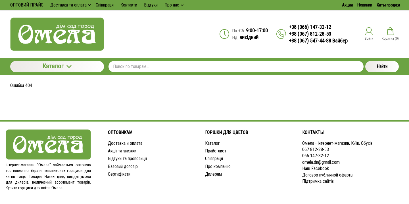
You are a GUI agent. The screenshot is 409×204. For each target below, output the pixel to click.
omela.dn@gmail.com (321, 162)
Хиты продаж (388, 5)
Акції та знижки (122, 151)
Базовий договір (123, 166)
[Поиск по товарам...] (236, 66)
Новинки (364, 5)
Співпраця (214, 158)
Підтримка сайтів (318, 181)
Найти (382, 66)
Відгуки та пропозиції (127, 158)
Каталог (57, 66)
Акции (347, 5)
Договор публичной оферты (327, 175)
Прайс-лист (215, 151)
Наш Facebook (315, 168)
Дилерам (213, 174)
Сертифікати (119, 174)
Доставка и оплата (125, 143)
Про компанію (218, 166)
